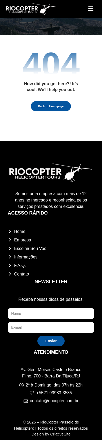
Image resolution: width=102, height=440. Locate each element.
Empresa (19, 240)
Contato (18, 274)
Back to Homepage (51, 106)
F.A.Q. (17, 265)
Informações (22, 257)
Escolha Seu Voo (27, 248)
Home (16, 231)
